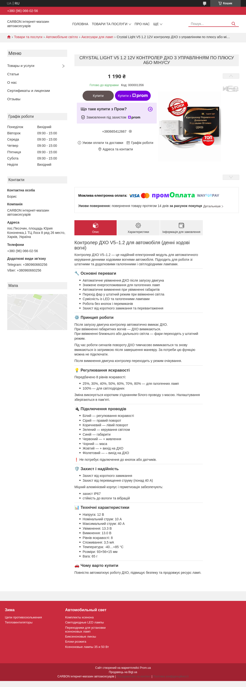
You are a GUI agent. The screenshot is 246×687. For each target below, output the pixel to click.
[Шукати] (233, 24)
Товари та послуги (109, 24)
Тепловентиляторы (18, 622)
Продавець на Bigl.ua (123, 672)
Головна (80, 24)
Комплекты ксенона (79, 617)
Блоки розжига (75, 641)
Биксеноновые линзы (80, 636)
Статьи (13, 74)
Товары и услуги (20, 66)
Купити (98, 96)
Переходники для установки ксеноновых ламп (85, 629)
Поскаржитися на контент (134, 676)
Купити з (133, 96)
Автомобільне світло (62, 37)
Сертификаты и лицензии (28, 91)
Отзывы (13, 99)
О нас (12, 82)
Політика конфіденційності (171, 676)
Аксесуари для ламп (97, 37)
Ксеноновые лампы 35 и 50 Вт (87, 647)
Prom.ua (145, 667)
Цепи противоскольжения (23, 617)
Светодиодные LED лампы (84, 622)
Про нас (142, 24)
